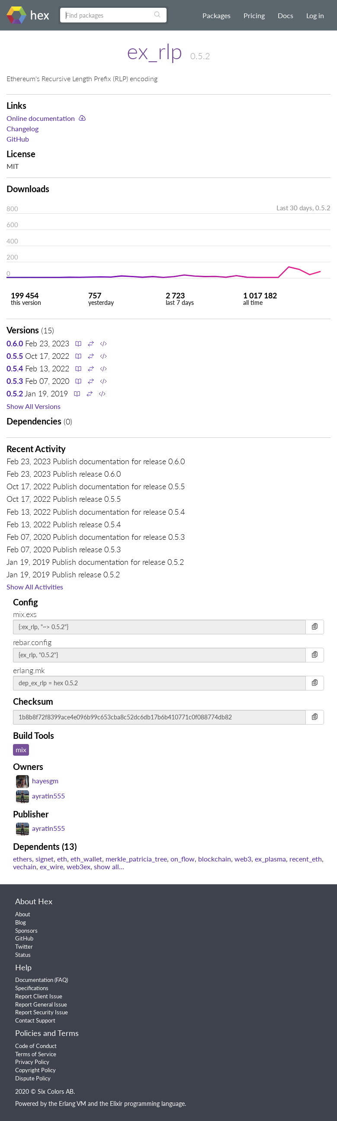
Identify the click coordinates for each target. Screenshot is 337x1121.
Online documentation (40, 118)
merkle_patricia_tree (136, 859)
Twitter (24, 946)
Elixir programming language (147, 1103)
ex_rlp (155, 51)
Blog (20, 922)
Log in (315, 15)
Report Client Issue (38, 996)
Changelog (22, 128)
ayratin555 (40, 796)
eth (62, 859)
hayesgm (37, 780)
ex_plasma (270, 859)
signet (44, 859)
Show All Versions (33, 406)
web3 (242, 859)
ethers (22, 859)
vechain (24, 866)
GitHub (17, 139)
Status (23, 954)
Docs (285, 15)
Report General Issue (41, 1004)
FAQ (61, 979)
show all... (109, 866)
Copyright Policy (35, 1070)
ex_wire (51, 866)
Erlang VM (72, 1103)
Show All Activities (34, 587)
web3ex (78, 866)
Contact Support (35, 1020)
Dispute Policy (33, 1078)
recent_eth (305, 859)
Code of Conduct (36, 1045)
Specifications (31, 988)
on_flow (182, 859)
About (22, 914)
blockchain (214, 859)
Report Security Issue (41, 1012)
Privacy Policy (32, 1061)
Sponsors (26, 930)
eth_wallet (86, 859)
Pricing (254, 15)
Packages (216, 15)
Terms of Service (35, 1054)
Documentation (34, 979)
